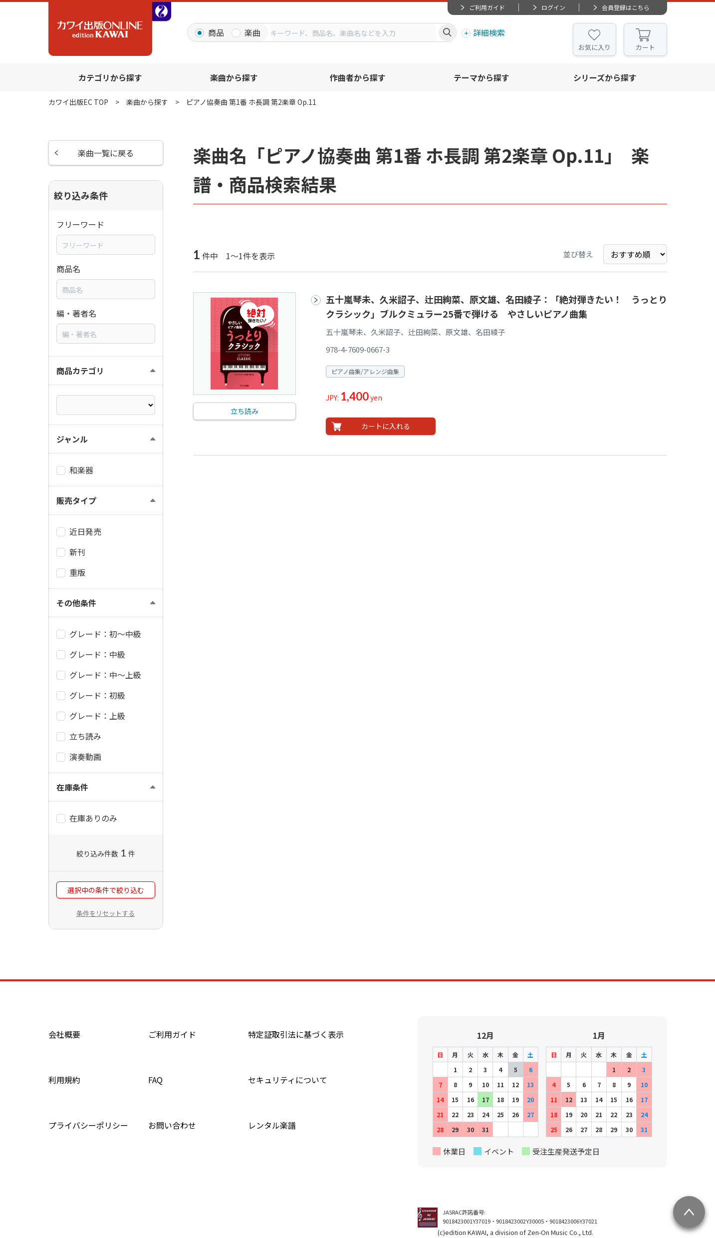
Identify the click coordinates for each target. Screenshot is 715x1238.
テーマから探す (481, 77)
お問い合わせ (172, 1125)
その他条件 (76, 603)
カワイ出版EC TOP (78, 102)
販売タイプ (76, 500)
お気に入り (594, 47)
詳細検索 (489, 32)
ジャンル (72, 439)
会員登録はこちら (626, 7)
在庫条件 (72, 787)
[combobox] (353, 32)
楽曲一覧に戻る (106, 153)
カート (645, 47)
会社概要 (64, 1034)
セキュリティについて (287, 1080)
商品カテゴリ (80, 371)
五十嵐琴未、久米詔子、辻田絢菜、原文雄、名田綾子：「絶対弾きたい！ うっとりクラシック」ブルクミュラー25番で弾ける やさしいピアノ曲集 (496, 306)
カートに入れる (385, 426)
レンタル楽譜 (272, 1125)
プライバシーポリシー (88, 1125)
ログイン (553, 7)
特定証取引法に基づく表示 (296, 1034)
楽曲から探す (234, 77)
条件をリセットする (105, 913)
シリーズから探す (605, 77)
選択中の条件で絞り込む (105, 890)
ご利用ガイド (487, 7)
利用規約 (64, 1080)
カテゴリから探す (110, 77)
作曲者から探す (358, 77)
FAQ (155, 1080)
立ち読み (244, 411)
